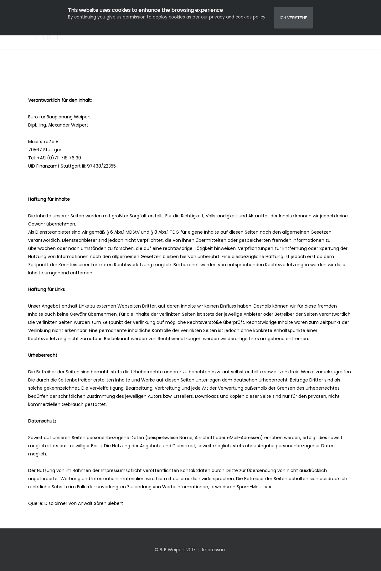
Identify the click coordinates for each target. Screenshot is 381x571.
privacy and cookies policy (237, 17)
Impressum (214, 550)
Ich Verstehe (293, 18)
